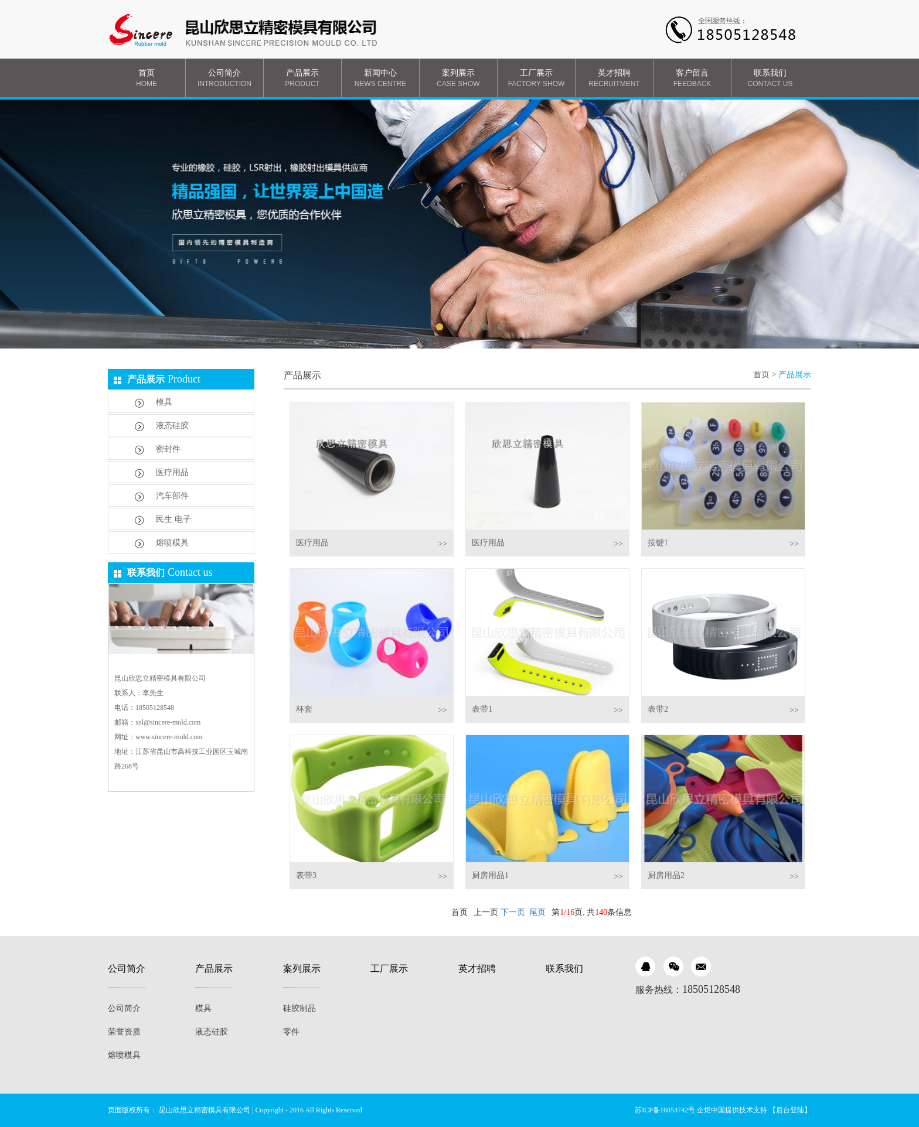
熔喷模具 (162, 543)
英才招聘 (614, 79)
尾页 (537, 912)
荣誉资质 (124, 1031)
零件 (291, 1031)
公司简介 (224, 79)
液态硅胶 (162, 426)
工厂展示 (536, 79)
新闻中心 (380, 79)
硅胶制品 (299, 1008)
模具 (153, 403)
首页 (146, 79)
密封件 (158, 450)
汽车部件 (162, 496)
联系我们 (770, 79)
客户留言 (692, 79)
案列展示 (458, 79)
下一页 (513, 912)
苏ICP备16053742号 (665, 1110)
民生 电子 (163, 520)
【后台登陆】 (790, 1110)
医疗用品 (162, 473)
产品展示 (302, 79)
